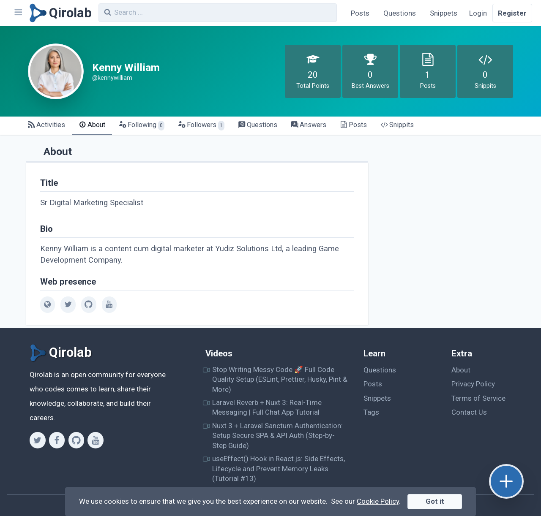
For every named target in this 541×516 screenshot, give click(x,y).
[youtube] (109, 304)
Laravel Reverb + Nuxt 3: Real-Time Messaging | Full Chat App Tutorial (267, 407)
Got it (435, 501)
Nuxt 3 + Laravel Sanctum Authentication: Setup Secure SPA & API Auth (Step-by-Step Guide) (277, 435)
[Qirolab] (59, 13)
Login (478, 13)
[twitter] (67, 304)
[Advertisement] (450, 201)
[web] (47, 304)
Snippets (443, 13)
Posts (360, 13)
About (460, 370)
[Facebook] (57, 440)
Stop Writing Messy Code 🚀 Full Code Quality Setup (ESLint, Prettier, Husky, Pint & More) (279, 379)
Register (512, 13)
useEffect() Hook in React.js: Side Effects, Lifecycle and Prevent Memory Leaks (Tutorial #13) (278, 468)
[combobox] (217, 12)
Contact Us (469, 412)
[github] (88, 304)
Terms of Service (478, 398)
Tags (371, 412)
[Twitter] (37, 440)
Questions (399, 13)
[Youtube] (95, 440)
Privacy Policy (473, 384)
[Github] (76, 440)
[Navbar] (18, 13)
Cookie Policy (378, 501)
